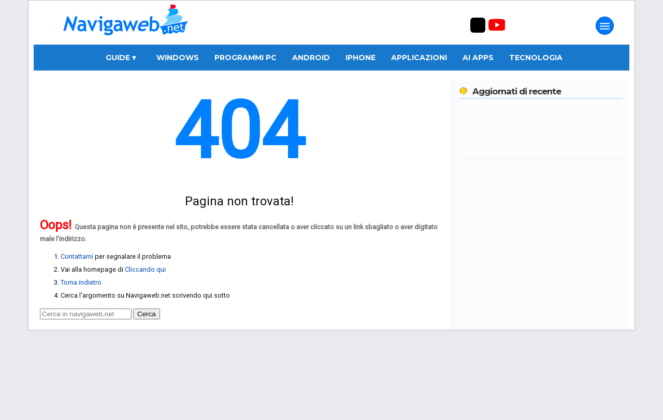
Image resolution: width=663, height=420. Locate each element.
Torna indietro (81, 282)
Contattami (77, 256)
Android (311, 57)
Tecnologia (536, 57)
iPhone (360, 57)
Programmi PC (245, 57)
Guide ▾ (121, 57)
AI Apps (478, 57)
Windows (177, 57)
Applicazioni (419, 57)
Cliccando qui (145, 269)
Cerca (146, 314)
